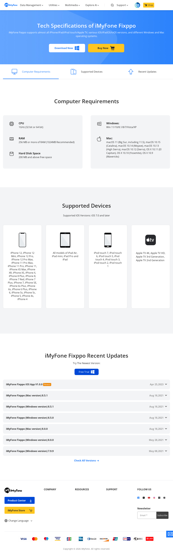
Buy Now (106, 48)
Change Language (18, 520)
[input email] (146, 515)
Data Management (30, 5)
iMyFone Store (20, 510)
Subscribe (162, 515)
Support (121, 5)
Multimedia (71, 5)
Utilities (53, 5)
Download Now (67, 48)
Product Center (20, 500)
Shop (148, 5)
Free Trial (86, 372)
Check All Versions (86, 460)
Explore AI (91, 5)
